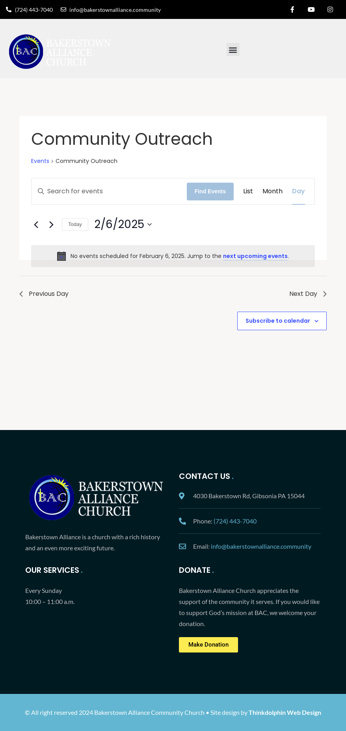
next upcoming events (255, 256)
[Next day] (51, 224)
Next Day (308, 293)
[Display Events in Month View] (272, 191)
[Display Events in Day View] (298, 191)
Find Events (210, 191)
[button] (233, 49)
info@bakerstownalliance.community (261, 546)
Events (40, 161)
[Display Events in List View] (248, 191)
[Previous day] (36, 224)
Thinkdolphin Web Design (285, 712)
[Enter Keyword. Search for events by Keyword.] (109, 191)
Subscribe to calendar (278, 321)
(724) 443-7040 (235, 521)
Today (75, 224)
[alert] (173, 256)
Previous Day (44, 293)
